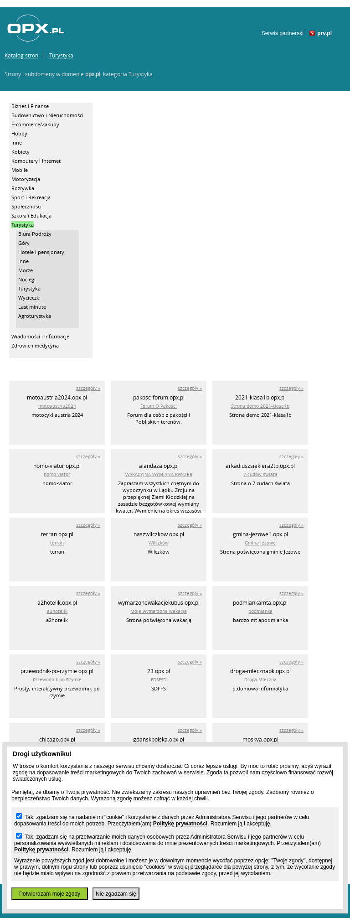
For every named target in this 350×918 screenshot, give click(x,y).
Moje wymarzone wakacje (158, 611)
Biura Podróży (34, 233)
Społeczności (26, 206)
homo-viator (57, 474)
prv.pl (324, 33)
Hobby (19, 133)
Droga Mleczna (260, 680)
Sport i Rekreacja (31, 197)
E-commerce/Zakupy (35, 124)
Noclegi (27, 279)
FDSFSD (158, 680)
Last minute (32, 306)
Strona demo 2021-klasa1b (260, 406)
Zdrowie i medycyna (35, 345)
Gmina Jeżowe (260, 543)
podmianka (260, 611)
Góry (24, 242)
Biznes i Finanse (30, 106)
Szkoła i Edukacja (31, 215)
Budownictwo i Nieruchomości (47, 115)
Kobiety (20, 151)
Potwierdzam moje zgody (49, 894)
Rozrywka (22, 188)
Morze (25, 270)
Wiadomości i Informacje (40, 336)
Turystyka (61, 55)
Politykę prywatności (180, 823)
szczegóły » (88, 388)
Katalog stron (21, 55)
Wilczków (159, 543)
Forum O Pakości (158, 406)
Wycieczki (29, 297)
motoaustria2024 (57, 406)
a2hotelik (57, 611)
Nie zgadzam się (116, 894)
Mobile (19, 169)
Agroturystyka (34, 315)
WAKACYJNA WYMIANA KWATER (158, 474)
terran (57, 543)
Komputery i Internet (36, 160)
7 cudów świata (260, 474)
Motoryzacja (25, 179)
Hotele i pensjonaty (41, 252)
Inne (16, 142)
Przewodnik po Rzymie (57, 680)
